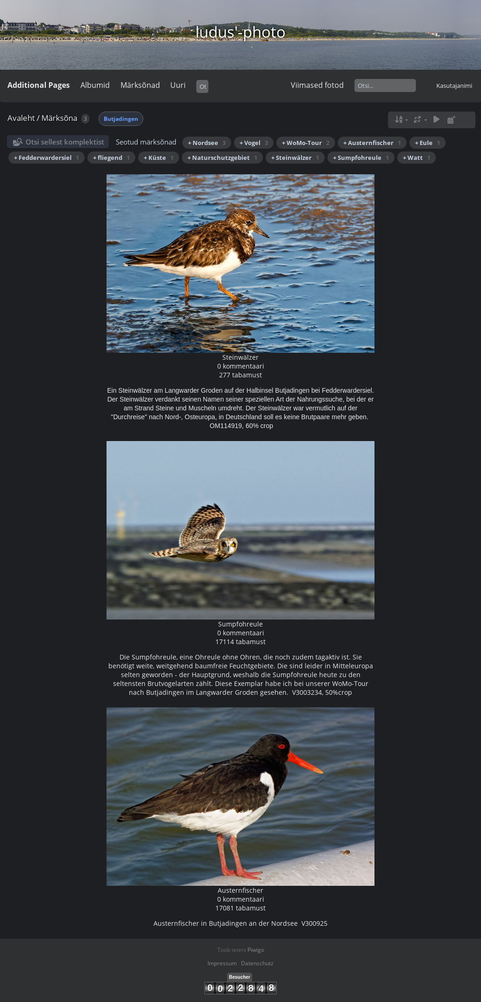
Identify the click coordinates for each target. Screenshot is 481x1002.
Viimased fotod (317, 85)
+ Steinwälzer (295, 157)
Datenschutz (257, 963)
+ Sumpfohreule (361, 157)
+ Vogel (254, 142)
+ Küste (159, 157)
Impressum (222, 963)
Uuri (178, 85)
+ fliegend (111, 157)
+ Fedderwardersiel (46, 157)
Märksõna (59, 117)
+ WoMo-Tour (305, 142)
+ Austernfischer (372, 142)
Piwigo (255, 950)
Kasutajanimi (454, 85)
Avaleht (21, 117)
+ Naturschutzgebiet (222, 157)
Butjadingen (121, 119)
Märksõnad (140, 85)
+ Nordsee (207, 142)
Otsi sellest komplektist (65, 141)
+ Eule (427, 142)
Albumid (95, 85)
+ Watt (416, 157)
